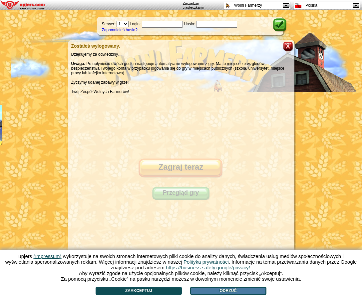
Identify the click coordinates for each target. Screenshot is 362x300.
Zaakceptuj (138, 290)
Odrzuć (228, 290)
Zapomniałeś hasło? (120, 30)
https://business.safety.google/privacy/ (208, 267)
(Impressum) (47, 256)
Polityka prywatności (206, 262)
